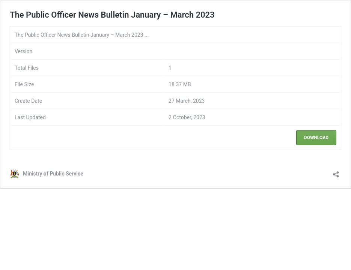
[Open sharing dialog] (336, 172)
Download (316, 137)
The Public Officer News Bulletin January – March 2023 (112, 15)
